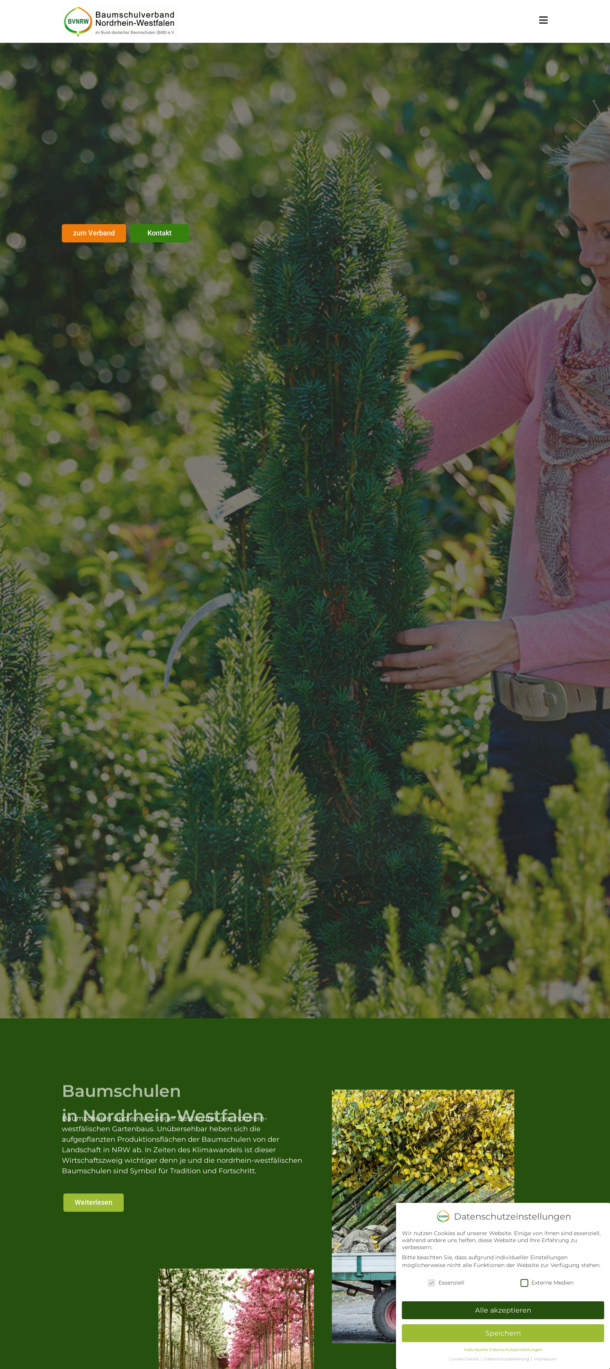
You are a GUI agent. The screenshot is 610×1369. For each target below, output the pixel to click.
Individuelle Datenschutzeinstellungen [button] (503, 1349)
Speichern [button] (503, 1333)
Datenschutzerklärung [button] (507, 1359)
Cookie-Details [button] (464, 1359)
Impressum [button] (545, 1359)
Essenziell (446, 1282)
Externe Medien (547, 1282)
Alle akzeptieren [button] (503, 1310)
